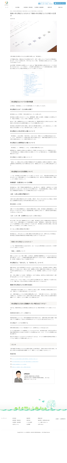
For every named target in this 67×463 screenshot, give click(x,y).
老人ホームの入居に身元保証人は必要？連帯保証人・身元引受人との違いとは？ (30, 369)
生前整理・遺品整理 (38, 7)
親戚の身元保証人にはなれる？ (27, 92)
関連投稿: (24, 105)
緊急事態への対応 (26, 87)
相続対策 (50, 7)
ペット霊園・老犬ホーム (43, 433)
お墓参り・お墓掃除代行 (61, 430)
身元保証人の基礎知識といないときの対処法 (22, 375)
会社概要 (28, 435)
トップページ (4, 429)
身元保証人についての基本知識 (27, 74)
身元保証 (17, 7)
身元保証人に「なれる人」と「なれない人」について (34, 95)
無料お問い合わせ (60, 3)
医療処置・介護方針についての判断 (30, 84)
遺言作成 (60, 7)
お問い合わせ (40, 435)
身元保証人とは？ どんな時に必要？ (30, 76)
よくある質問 (29, 433)
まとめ (21, 103)
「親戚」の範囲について (28, 94)
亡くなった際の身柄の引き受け (29, 90)
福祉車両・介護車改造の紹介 (44, 431)
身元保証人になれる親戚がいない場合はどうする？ (32, 99)
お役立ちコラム (16, 435)
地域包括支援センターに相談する (30, 100)
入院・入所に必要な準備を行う (29, 86)
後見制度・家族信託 (28, 7)
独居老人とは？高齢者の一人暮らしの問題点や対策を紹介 (25, 378)
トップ (6, 7)
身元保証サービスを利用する (29, 102)
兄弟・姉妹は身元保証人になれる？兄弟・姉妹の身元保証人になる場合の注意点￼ (31, 372)
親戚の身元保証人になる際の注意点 (30, 97)
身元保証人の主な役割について (27, 82)
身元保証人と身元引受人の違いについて (31, 77)
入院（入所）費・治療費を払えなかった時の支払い (34, 89)
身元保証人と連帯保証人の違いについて (31, 79)
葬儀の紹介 (40, 429)
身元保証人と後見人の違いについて (30, 81)
